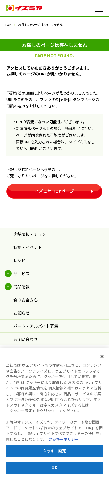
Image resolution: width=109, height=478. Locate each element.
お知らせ (21, 316)
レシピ (19, 263)
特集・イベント (27, 250)
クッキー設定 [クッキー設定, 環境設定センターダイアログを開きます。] (54, 453)
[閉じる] (102, 359)
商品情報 (21, 289)
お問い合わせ (25, 342)
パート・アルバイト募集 (35, 329)
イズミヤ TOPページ (54, 192)
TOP (8, 24)
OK (54, 470)
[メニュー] (99, 8)
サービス (21, 276)
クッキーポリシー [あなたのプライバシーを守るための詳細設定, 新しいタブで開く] (64, 442)
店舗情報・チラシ (29, 237)
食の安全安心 (25, 303)
